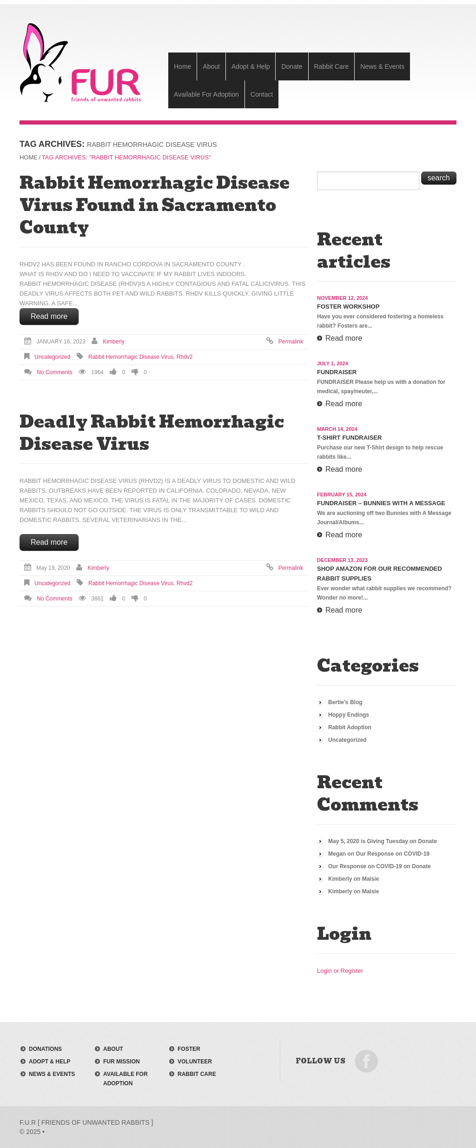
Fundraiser (337, 372)
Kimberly (114, 341)
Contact (262, 94)
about (113, 1049)
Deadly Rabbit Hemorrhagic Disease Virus (152, 432)
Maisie (370, 879)
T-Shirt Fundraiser (349, 437)
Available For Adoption (206, 94)
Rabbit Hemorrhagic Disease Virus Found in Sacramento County (155, 205)
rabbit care (197, 1074)
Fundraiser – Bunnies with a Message (381, 503)
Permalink (290, 341)
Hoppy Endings (348, 715)
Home (182, 66)
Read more (49, 316)
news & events (52, 1074)
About (211, 66)
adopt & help (49, 1061)
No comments (54, 372)
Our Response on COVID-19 (393, 854)
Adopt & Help (250, 66)
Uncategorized (52, 357)
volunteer (195, 1061)
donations (45, 1049)
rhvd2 (185, 583)
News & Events (382, 66)
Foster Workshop (348, 306)
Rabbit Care (331, 66)
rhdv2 (185, 357)
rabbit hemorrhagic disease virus (130, 357)
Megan (337, 854)
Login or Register (340, 970)
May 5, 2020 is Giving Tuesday (368, 841)
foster (189, 1049)
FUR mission (121, 1061)
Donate (291, 66)
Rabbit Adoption (349, 727)
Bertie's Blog (345, 702)
